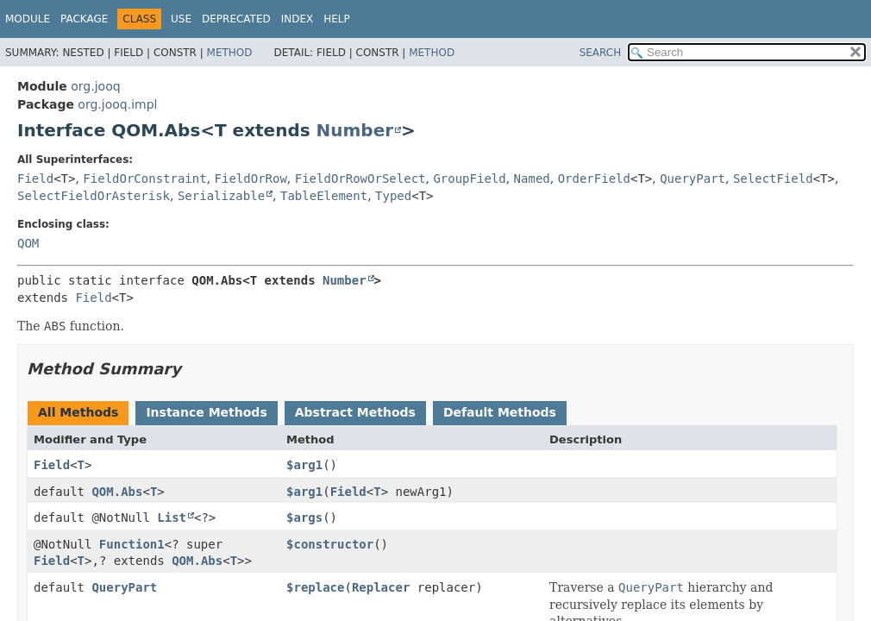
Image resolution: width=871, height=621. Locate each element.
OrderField (594, 178)
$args (304, 517)
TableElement (323, 196)
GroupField (469, 178)
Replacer (381, 587)
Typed (393, 196)
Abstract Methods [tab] (355, 412)
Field (35, 178)
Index (297, 19)
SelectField (773, 178)
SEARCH (601, 53)
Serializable (221, 196)
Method (230, 53)
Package (84, 19)
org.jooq (95, 86)
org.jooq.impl (117, 104)
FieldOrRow (251, 178)
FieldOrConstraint (144, 178)
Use (181, 19)
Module (27, 19)
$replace (315, 587)
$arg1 (304, 465)
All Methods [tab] (78, 412)
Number (355, 130)
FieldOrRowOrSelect (360, 178)
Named (532, 178)
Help (336, 19)
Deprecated (236, 19)
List (171, 517)
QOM (28, 243)
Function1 (132, 544)
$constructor (329, 544)
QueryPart (692, 178)
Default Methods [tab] (499, 412)
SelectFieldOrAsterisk (93, 196)
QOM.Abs (116, 492)
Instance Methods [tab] (206, 412)
